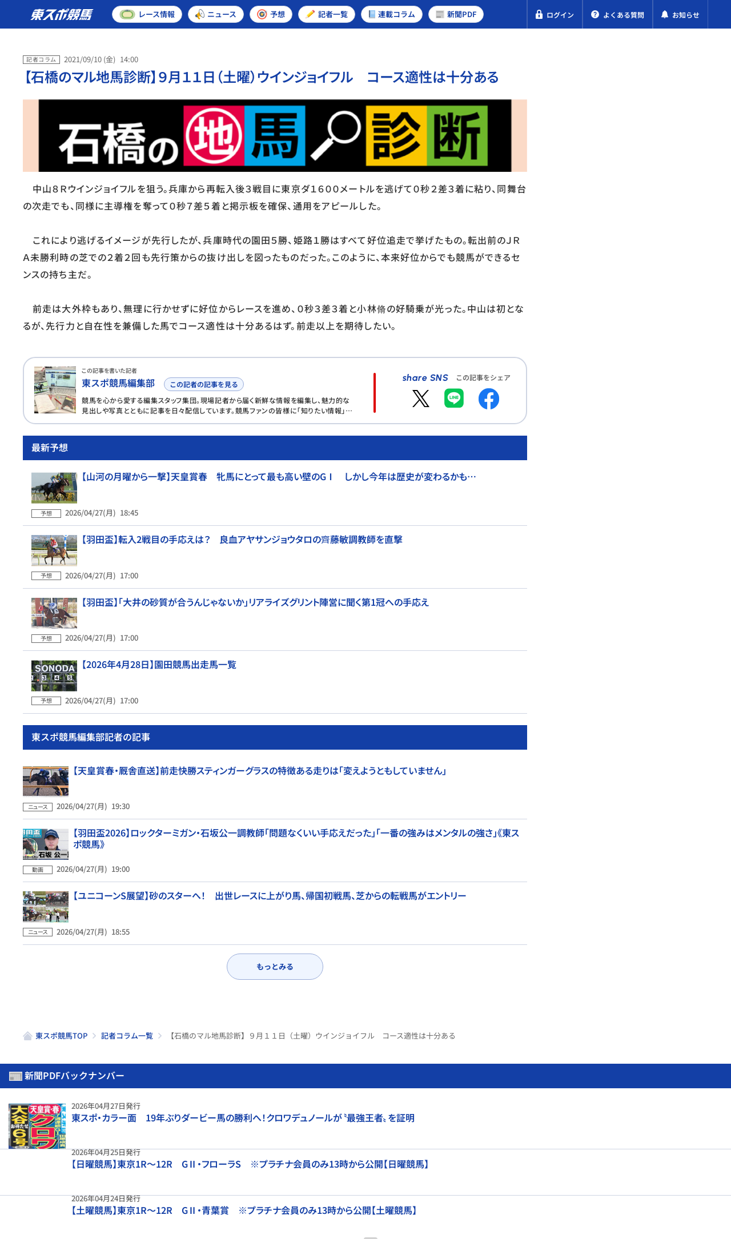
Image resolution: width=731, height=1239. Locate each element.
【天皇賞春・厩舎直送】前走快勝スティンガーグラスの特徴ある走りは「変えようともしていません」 (260, 760)
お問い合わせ (301, 1175)
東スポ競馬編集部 (118, 382)
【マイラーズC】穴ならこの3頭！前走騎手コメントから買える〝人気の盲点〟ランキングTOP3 (657, 653)
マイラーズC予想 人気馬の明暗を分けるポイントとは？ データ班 (656, 566)
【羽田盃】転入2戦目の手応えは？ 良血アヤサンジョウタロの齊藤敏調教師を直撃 (233, 570)
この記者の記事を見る (201, 382)
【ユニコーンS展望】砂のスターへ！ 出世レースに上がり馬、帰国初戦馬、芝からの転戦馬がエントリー (270, 863)
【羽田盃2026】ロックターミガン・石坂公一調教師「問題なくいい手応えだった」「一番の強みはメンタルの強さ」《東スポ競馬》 (296, 814)
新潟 (688, 378)
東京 (607, 378)
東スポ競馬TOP (61, 985)
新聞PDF (589, 106)
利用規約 (238, 1175)
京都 (648, 378)
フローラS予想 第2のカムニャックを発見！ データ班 (657, 486)
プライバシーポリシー (68, 1175)
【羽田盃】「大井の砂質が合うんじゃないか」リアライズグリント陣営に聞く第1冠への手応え (246, 619)
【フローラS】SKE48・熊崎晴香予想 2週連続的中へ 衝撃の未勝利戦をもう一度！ (658, 831)
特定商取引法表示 (167, 1175)
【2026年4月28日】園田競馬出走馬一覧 (150, 668)
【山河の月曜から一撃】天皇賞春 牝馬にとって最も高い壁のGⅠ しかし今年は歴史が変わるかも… (270, 521)
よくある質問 (372, 1175)
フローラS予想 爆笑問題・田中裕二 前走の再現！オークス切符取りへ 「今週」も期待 (658, 742)
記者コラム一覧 (127, 985)
